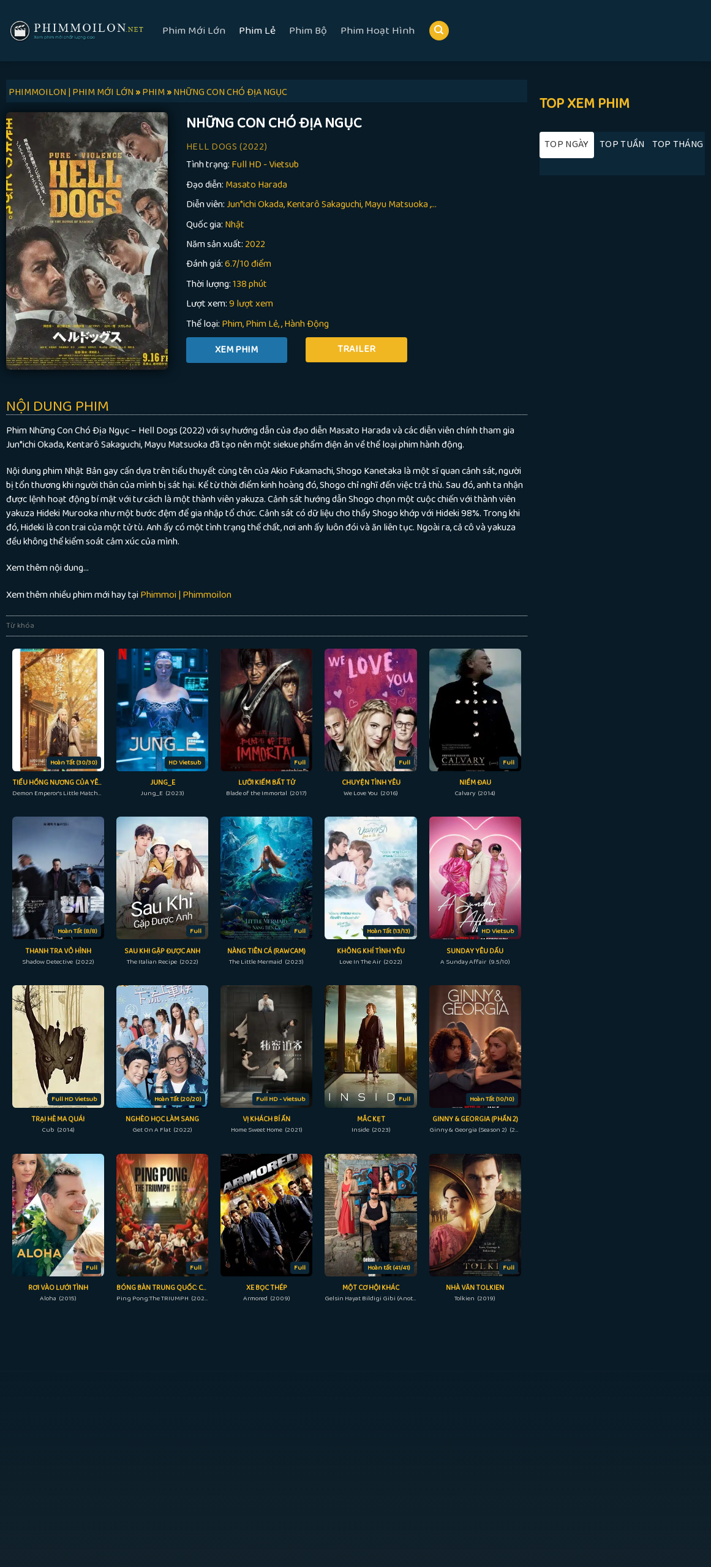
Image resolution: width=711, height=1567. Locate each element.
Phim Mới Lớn (193, 30)
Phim (232, 324)
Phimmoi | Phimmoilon (185, 595)
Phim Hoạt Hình (377, 30)
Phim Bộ (308, 30)
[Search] (439, 31)
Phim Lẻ (257, 30)
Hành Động (306, 324)
